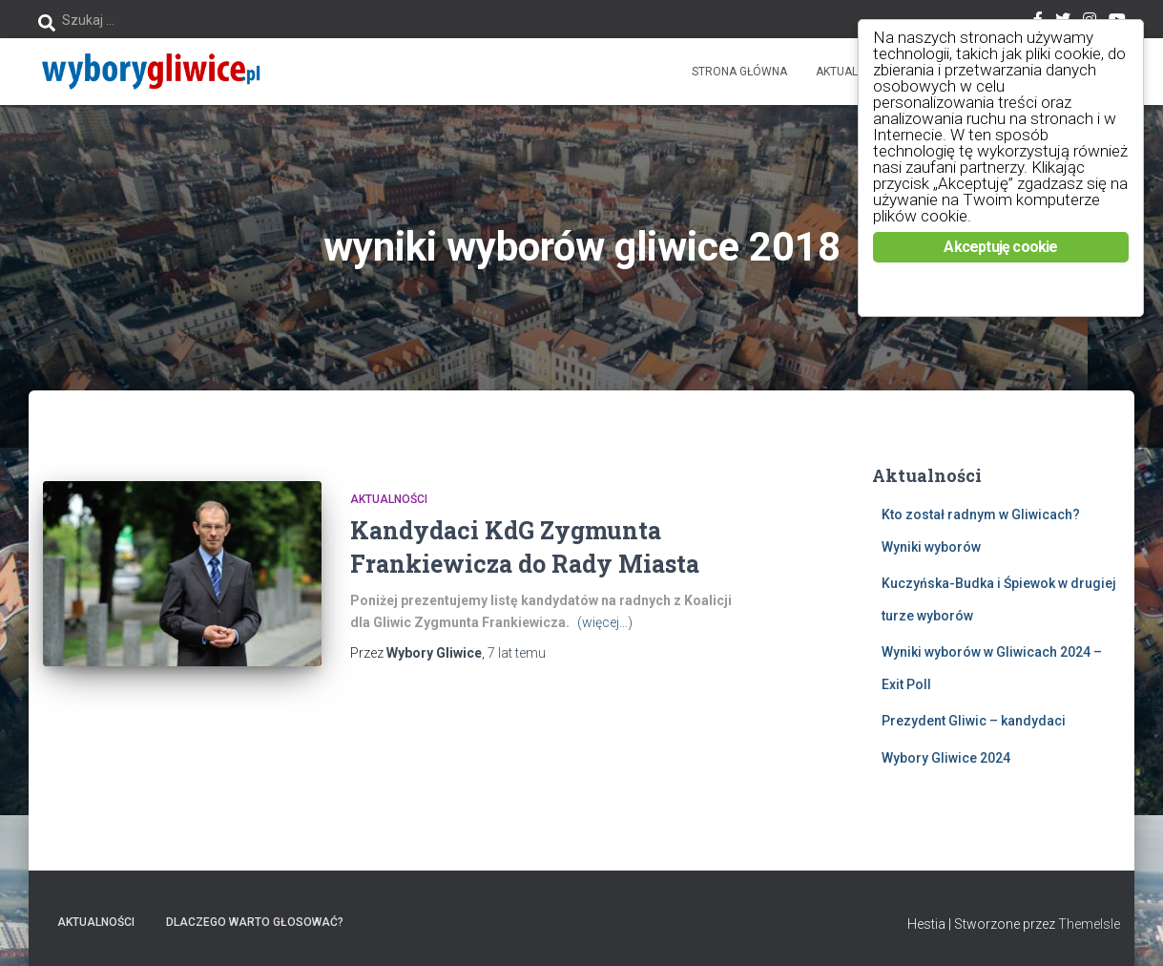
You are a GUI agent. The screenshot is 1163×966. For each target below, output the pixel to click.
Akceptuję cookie (1000, 247)
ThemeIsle (1089, 924)
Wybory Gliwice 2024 (946, 758)
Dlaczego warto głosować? (254, 922)
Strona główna (739, 71)
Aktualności (853, 71)
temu (517, 653)
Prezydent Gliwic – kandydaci (974, 720)
